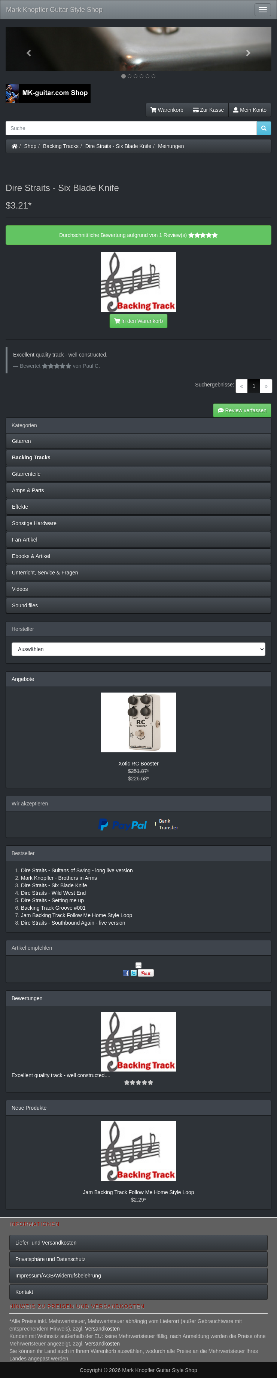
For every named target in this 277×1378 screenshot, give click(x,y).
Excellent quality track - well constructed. (59, 1075)
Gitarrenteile (26, 474)
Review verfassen (242, 410)
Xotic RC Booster (138, 764)
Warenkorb (166, 110)
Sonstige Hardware (34, 523)
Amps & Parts (28, 490)
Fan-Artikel (24, 540)
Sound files (25, 605)
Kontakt (24, 1292)
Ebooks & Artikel (31, 556)
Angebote (23, 679)
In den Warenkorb (138, 321)
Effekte (20, 507)
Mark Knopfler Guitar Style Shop (54, 9)
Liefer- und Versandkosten (45, 1243)
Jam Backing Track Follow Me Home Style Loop (138, 1192)
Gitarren (21, 441)
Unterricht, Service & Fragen (45, 573)
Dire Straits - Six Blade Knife (118, 146)
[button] (26, 49)
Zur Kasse (208, 110)
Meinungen (171, 146)
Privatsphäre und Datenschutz (50, 1259)
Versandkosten (102, 1329)
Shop (30, 146)
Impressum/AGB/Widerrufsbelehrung (58, 1276)
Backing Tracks (61, 146)
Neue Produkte (29, 1108)
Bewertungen (27, 998)
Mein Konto (250, 110)
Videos (20, 589)
